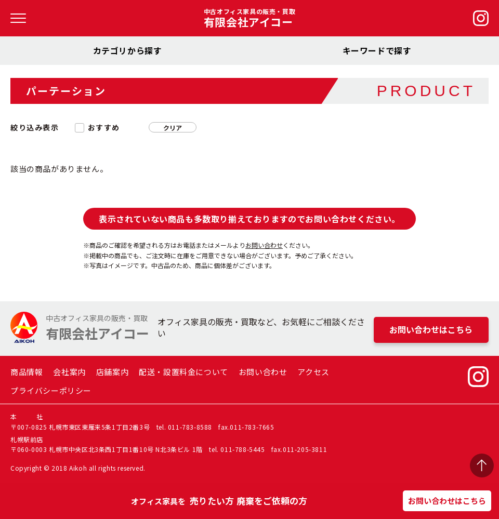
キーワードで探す (377, 50)
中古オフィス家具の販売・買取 (249, 18)
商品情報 (26, 371)
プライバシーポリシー (50, 390)
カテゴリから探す (127, 50)
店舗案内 (112, 371)
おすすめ (104, 127)
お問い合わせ (264, 245)
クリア (172, 127)
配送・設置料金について (183, 371)
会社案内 (69, 371)
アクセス (313, 371)
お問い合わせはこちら (447, 500)
